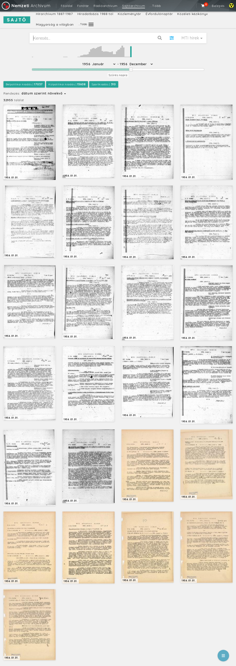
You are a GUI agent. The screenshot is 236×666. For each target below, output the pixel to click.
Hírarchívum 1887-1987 (54, 14)
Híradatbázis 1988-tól (95, 14)
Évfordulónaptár (159, 14)
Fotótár (83, 6)
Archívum (25, 5)
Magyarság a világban (55, 24)
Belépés (218, 6)
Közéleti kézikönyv (192, 14)
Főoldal (67, 6)
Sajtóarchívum (133, 6)
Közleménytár (129, 14)
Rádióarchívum (106, 6)
